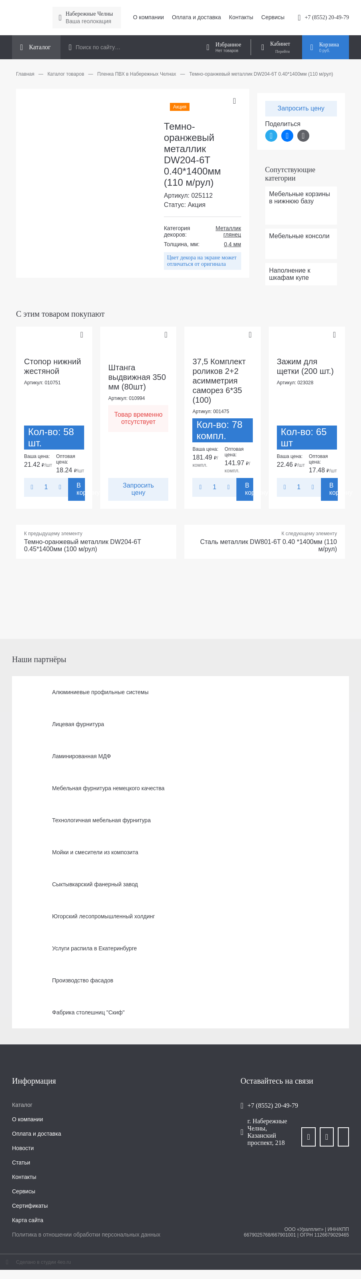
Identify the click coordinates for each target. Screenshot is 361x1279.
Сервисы (272, 17)
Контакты (241, 17)
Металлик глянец (228, 231)
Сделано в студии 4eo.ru (43, 1262)
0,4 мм (232, 244)
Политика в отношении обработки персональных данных (86, 1234)
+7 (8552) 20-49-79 (327, 17)
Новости (23, 1148)
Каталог (22, 1105)
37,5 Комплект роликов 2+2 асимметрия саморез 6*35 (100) (219, 380)
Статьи (21, 1162)
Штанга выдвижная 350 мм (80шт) (137, 377)
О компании (148, 17)
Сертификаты (30, 1206)
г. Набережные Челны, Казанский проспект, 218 (267, 1132)
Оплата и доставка (196, 17)
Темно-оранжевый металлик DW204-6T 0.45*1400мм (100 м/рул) (82, 545)
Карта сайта (27, 1220)
